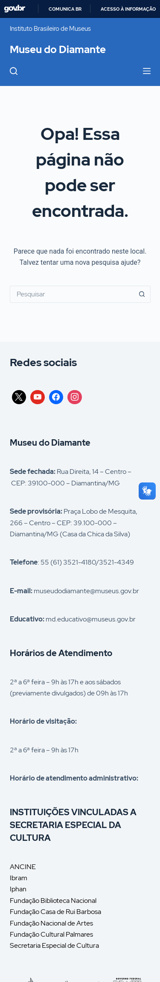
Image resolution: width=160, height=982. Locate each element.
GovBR (14, 9)
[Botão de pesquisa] (142, 294)
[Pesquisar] (13, 71)
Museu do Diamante (58, 49)
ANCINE (23, 866)
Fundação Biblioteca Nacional (53, 900)
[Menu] (147, 71)
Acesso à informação (128, 9)
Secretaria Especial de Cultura (54, 945)
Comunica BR (65, 9)
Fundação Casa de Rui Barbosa (55, 911)
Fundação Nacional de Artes (51, 923)
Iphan (18, 888)
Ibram (18, 877)
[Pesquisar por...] (72, 294)
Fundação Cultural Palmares (51, 934)
